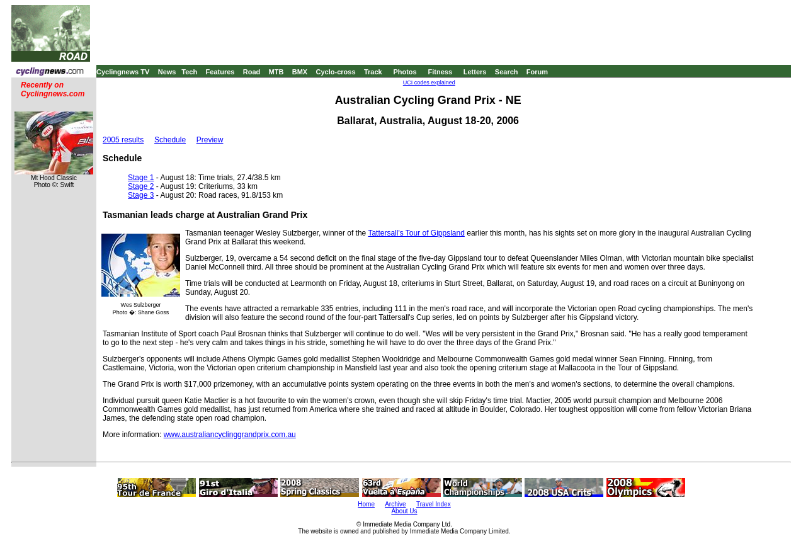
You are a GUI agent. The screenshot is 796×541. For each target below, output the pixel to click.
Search (506, 72)
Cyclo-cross (336, 72)
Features (220, 72)
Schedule (170, 139)
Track (373, 72)
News (167, 72)
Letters (475, 72)
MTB (276, 72)
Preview (210, 139)
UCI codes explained (429, 82)
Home (366, 504)
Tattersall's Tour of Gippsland (416, 233)
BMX (299, 72)
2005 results (123, 139)
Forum (537, 72)
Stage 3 (141, 195)
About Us (404, 511)
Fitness (440, 72)
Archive (395, 504)
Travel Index (433, 504)
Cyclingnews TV (122, 72)
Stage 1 (141, 177)
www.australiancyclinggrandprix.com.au (230, 434)
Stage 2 (141, 186)
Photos (404, 72)
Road (252, 72)
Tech (189, 72)
